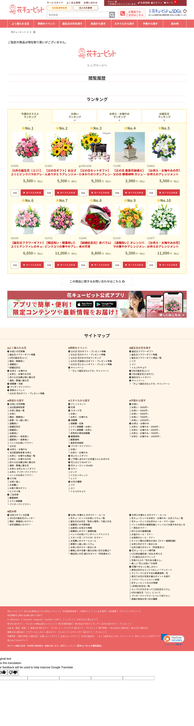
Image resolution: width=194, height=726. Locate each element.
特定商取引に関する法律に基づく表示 (24, 615)
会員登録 (144, 2)
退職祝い (14, 364)
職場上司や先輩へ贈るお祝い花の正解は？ (90, 550)
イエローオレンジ (79, 475)
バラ (133, 360)
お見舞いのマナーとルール (83, 540)
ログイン (156, 2)
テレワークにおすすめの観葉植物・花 (149, 573)
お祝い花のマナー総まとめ (83, 547)
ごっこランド (68, 619)
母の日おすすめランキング (86, 624)
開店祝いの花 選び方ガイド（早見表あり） (91, 553)
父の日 (13, 445)
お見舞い (14, 484)
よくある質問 (73, 2)
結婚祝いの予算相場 (80, 524)
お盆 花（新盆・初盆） (17, 628)
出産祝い (14, 433)
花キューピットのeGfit (80, 465)
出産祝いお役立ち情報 (81, 527)
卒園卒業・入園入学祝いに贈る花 (22, 636)
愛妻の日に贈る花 (15, 632)
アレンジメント (77, 403)
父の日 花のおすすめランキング (85, 357)
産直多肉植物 (76, 442)
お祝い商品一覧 (17, 410)
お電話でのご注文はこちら (134, 13)
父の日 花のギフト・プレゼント (115, 624)
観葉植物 (14, 497)
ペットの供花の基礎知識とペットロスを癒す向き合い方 (158, 524)
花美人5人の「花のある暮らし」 (147, 560)
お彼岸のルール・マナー (143, 537)
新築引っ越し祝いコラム (82, 543)
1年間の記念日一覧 (140, 585)
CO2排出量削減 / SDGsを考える (146, 553)
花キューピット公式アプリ (147, 636)
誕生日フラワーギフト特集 (22, 354)
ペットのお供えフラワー (21, 475)
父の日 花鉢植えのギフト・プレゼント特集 (91, 360)
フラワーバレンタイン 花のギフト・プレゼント (47, 632)
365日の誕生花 (87, 636)
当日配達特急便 (59, 7)
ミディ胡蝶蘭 (16, 500)
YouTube (48, 619)
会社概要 (112, 611)
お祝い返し (15, 481)
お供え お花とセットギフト (23, 468)
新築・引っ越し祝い (19, 420)
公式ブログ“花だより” (86, 619)
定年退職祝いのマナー (20, 524)
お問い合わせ (91, 2)
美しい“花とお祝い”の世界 (144, 563)
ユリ (133, 364)
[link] (173, 640)
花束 (71, 407)
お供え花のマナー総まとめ (144, 543)
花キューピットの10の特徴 (144, 582)
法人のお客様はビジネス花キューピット (42, 611)
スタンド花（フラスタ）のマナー (86, 537)
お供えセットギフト (69, 636)
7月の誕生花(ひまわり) (141, 373)
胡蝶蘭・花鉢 (15, 383)
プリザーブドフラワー (19, 386)
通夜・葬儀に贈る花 (19, 380)
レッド (73, 478)
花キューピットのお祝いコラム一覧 (87, 518)
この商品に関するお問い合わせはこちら (97, 281)
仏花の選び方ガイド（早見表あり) (147, 547)
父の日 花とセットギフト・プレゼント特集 (91, 364)
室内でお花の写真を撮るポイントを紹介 (150, 576)
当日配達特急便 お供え (21, 452)
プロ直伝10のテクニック (143, 556)
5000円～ (140, 413)
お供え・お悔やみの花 (20, 373)
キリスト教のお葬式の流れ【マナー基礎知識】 (154, 540)
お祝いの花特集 (17, 351)
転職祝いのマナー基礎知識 (83, 530)
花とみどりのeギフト (79, 462)
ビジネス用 (15, 491)
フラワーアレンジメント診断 (145, 579)
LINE (57, 619)
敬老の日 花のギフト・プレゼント (45, 628)
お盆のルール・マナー (142, 534)
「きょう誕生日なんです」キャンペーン (89, 370)
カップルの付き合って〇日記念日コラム (150, 589)
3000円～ (140, 407)
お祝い (13, 413)
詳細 (15, 192)
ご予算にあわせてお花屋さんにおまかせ (89, 458)
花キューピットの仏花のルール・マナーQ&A (152, 521)
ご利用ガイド (85, 611)
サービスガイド (55, 2)
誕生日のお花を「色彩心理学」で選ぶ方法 (90, 521)
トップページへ (97, 63)
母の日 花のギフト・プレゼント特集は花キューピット (31, 624)
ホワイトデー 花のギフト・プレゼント (88, 632)
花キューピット (14, 611)
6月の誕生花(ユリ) (18, 357)
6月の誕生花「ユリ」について (146, 592)
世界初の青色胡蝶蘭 (80, 433)
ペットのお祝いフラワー (21, 442)
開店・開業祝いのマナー (21, 521)
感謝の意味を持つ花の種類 (144, 598)
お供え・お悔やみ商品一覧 (22, 455)
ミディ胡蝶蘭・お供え (81, 429)
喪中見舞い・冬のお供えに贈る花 (113, 628)
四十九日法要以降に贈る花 (22, 377)
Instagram (38, 619)
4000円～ (140, 410)
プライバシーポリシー (129, 611)
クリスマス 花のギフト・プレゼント (79, 628)
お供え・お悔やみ (18, 370)
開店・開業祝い (17, 360)
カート (168, 2)
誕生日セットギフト (140, 377)
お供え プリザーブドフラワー (24, 471)
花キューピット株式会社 (89, 645)
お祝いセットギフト (49, 636)
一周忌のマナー (138, 527)
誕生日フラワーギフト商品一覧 (146, 357)
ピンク (73, 471)
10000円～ (141, 420)
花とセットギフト (78, 455)
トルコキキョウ (138, 367)
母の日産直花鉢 (65, 624)
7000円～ (140, 416)
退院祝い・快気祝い (19, 436)
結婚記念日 (15, 367)
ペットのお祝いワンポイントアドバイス (89, 534)
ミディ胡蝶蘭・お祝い (81, 426)
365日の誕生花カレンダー (22, 518)
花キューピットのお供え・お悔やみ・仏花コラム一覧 (157, 518)
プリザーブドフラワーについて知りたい (150, 595)
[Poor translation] (13, 673)
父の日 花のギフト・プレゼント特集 (27, 393)
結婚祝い (14, 429)
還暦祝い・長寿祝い (19, 439)
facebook (27, 619)
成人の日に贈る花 (139, 628)
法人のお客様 (85, 7)
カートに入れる (32, 192)
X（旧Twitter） (13, 619)
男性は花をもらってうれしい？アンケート (151, 569)
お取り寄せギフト (18, 488)
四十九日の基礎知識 (141, 530)
